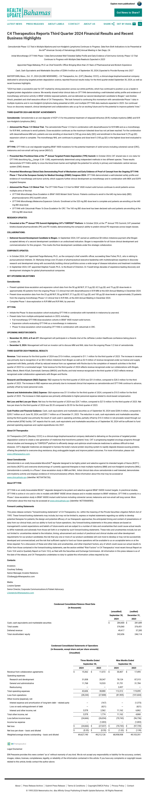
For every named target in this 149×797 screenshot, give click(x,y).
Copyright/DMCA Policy (98, 786)
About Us (89, 23)
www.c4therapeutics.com (18, 454)
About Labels (56, 23)
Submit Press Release (55, 786)
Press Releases (35, 23)
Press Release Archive (33, 786)
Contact (74, 23)
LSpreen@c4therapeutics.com (20, 593)
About (17, 786)
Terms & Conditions (76, 786)
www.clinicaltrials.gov (17, 477)
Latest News (14, 23)
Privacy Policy (118, 786)
